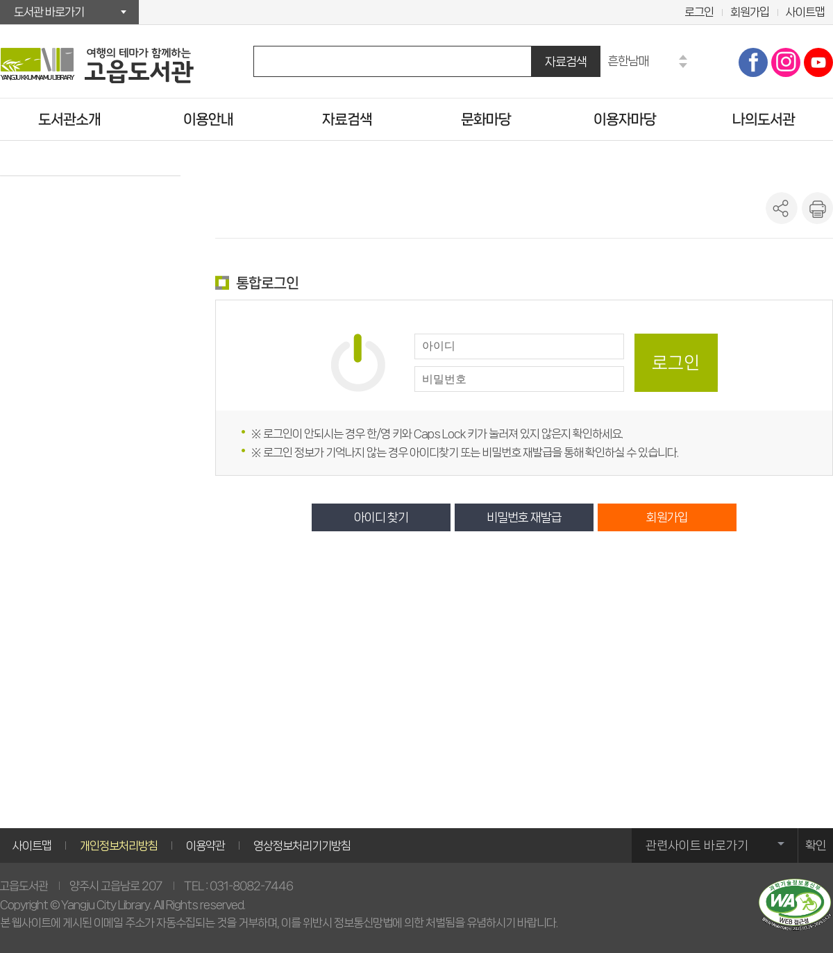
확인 (815, 845)
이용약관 (205, 845)
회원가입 (749, 12)
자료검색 (566, 61)
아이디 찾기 (381, 517)
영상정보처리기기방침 (302, 845)
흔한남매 (628, 60)
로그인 (699, 12)
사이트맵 (805, 12)
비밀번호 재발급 (524, 517)
